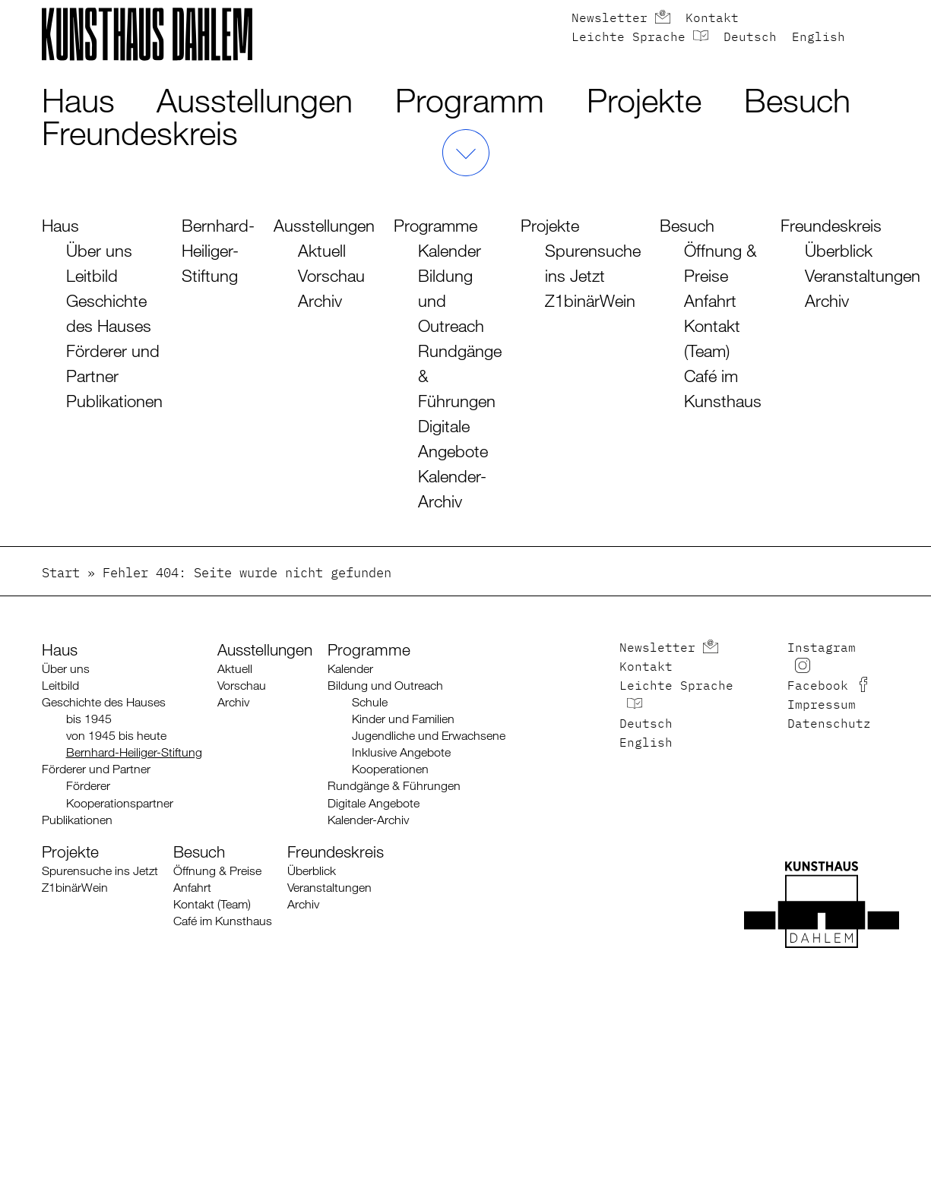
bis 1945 (89, 719)
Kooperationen (390, 769)
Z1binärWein (590, 300)
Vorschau (331, 275)
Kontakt (712, 19)
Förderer (88, 786)
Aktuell (322, 250)
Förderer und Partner (96, 769)
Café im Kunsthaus (222, 921)
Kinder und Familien (403, 719)
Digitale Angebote (374, 803)
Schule (370, 702)
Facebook (817, 687)
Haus (78, 100)
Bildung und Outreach (385, 685)
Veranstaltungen (862, 275)
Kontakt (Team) (212, 904)
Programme (435, 225)
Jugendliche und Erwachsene (428, 735)
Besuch (797, 100)
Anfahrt (710, 300)
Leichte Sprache (629, 38)
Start (61, 573)
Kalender (449, 250)
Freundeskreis (140, 132)
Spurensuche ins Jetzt (100, 871)
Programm (469, 100)
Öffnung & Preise (217, 871)
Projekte (644, 100)
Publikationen (114, 400)
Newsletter (610, 19)
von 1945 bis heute (116, 735)
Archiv (320, 300)
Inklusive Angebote (401, 752)
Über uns (99, 250)
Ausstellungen (255, 100)
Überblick (838, 250)
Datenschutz (829, 725)
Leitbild (92, 275)
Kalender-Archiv (368, 820)
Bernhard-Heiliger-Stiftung (218, 250)
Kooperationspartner (119, 803)
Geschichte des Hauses (104, 702)
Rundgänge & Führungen (394, 786)
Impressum (821, 706)
